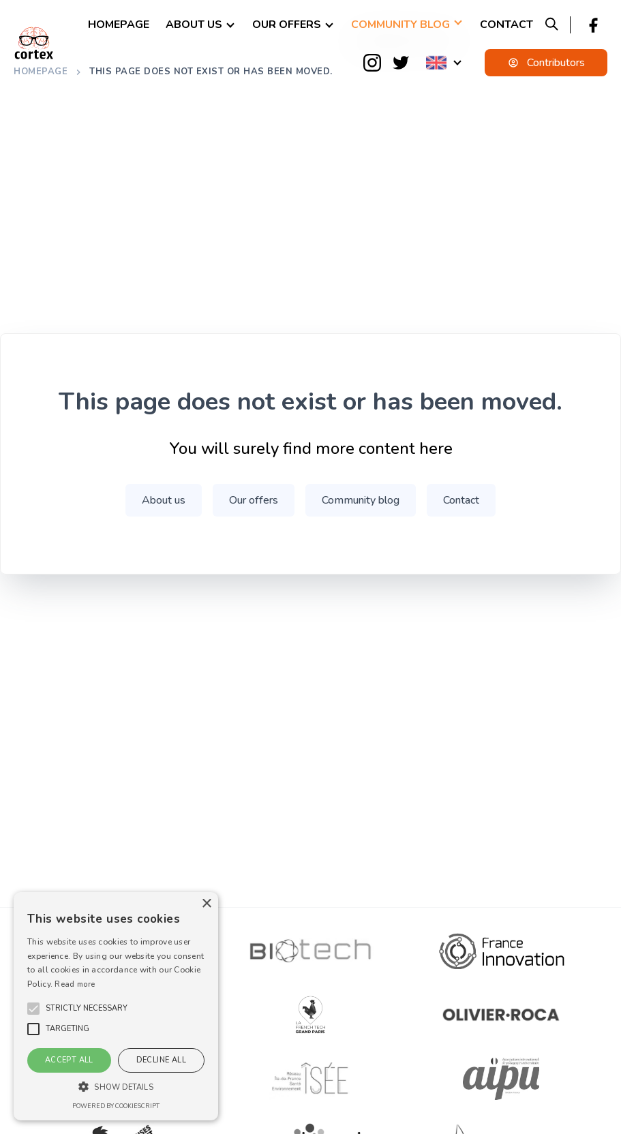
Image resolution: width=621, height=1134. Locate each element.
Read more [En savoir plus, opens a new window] (75, 984)
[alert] (116, 1006)
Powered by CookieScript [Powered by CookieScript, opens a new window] (116, 1106)
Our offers (286, 24)
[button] (86, 1008)
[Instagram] (372, 62)
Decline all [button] (161, 1060)
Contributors (546, 62)
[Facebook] (593, 25)
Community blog (400, 24)
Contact (506, 24)
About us (194, 24)
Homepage (118, 24)
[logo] (34, 43)
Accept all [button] (69, 1060)
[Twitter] (401, 62)
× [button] (206, 904)
